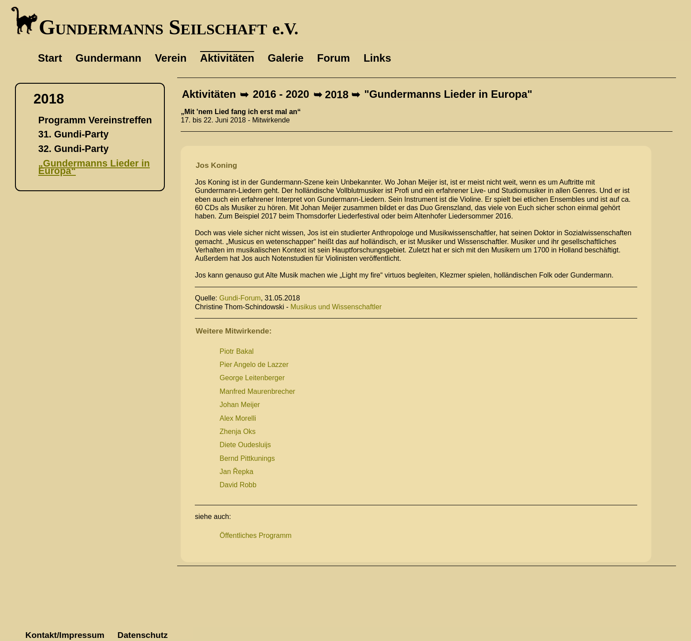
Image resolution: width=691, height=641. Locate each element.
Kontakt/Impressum (65, 635)
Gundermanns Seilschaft (154, 27)
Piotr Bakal (236, 351)
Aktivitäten (209, 94)
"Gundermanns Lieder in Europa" (448, 94)
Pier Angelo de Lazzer (254, 364)
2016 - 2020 (281, 94)
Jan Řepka (236, 471)
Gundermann (108, 58)
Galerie (285, 58)
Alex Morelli (237, 418)
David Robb (237, 485)
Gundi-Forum (239, 298)
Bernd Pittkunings (247, 458)
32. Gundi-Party (73, 148)
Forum (333, 58)
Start (50, 58)
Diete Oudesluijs (245, 444)
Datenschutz (143, 635)
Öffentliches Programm (255, 535)
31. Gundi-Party (73, 134)
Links (377, 58)
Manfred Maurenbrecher (257, 391)
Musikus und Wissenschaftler (336, 307)
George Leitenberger (252, 378)
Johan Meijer (239, 404)
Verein (170, 58)
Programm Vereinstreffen (95, 120)
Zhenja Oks (237, 431)
